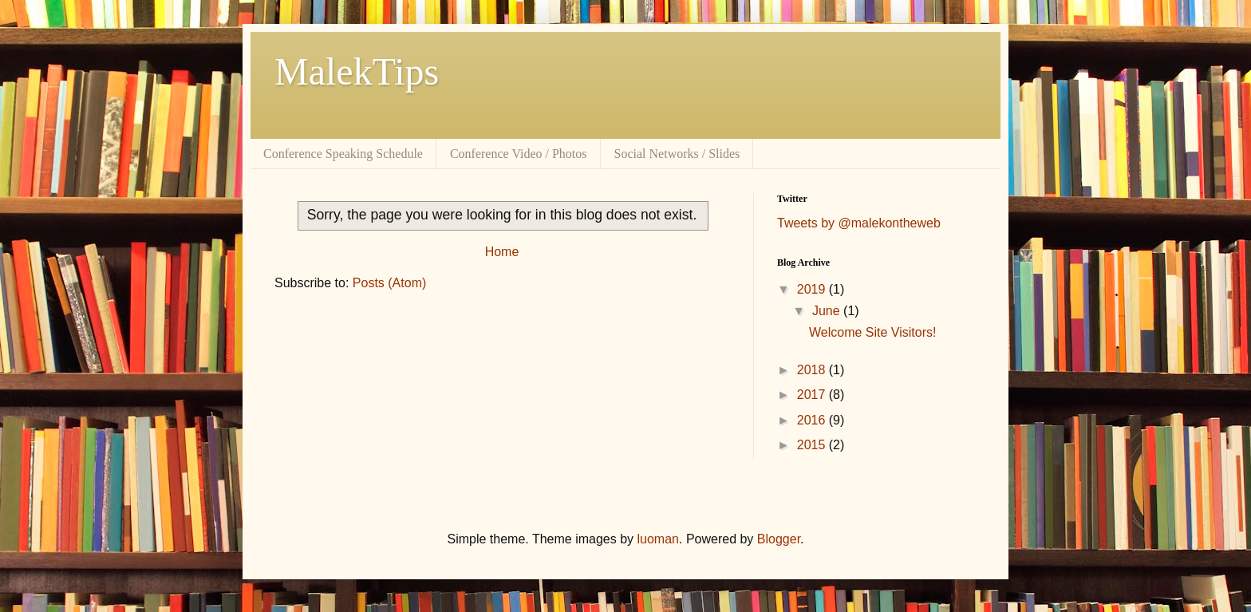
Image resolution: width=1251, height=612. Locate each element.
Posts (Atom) (389, 283)
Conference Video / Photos (518, 153)
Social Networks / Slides (677, 153)
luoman (658, 539)
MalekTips (356, 71)
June (827, 311)
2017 (813, 394)
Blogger (778, 539)
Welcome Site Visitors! (872, 332)
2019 (813, 289)
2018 (813, 370)
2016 (813, 420)
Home (502, 252)
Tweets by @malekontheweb (859, 223)
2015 (813, 445)
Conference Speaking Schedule (343, 153)
